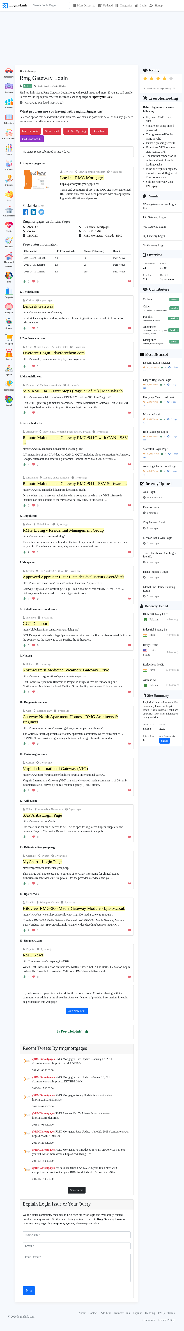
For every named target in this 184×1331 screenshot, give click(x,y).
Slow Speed (52, 131)
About (82, 1312)
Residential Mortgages (96, 226)
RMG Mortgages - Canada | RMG (103, 235)
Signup (156, 5)
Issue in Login (30, 131)
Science (9, 328)
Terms (171, 1312)
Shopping (8, 343)
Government (9, 215)
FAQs (161, 1312)
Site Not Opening (76, 131)
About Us (32, 226)
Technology (9, 390)
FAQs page (152, 186)
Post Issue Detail (31, 138)
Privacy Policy (166, 1320)
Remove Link (122, 1312)
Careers (8, 107)
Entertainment (9, 138)
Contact (31, 231)
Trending (150, 1312)
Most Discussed (84, 5)
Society (9, 359)
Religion (9, 312)
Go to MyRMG (92, 231)
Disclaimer (148, 1320)
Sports (9, 374)
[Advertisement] (92, 38)
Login (140, 5)
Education (9, 123)
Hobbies (9, 246)
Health (9, 231)
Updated (105, 5)
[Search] (50, 5)
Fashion (9, 169)
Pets (9, 282)
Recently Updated (156, 484)
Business (9, 92)
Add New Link (76, 1010)
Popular (137, 1312)
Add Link (105, 1312)
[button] (86, 1031)
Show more (76, 1190)
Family (9, 154)
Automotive (9, 77)
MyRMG (32, 235)
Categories (124, 5)
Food (9, 200)
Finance (9, 185)
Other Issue (99, 131)
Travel (9, 405)
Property (9, 297)
